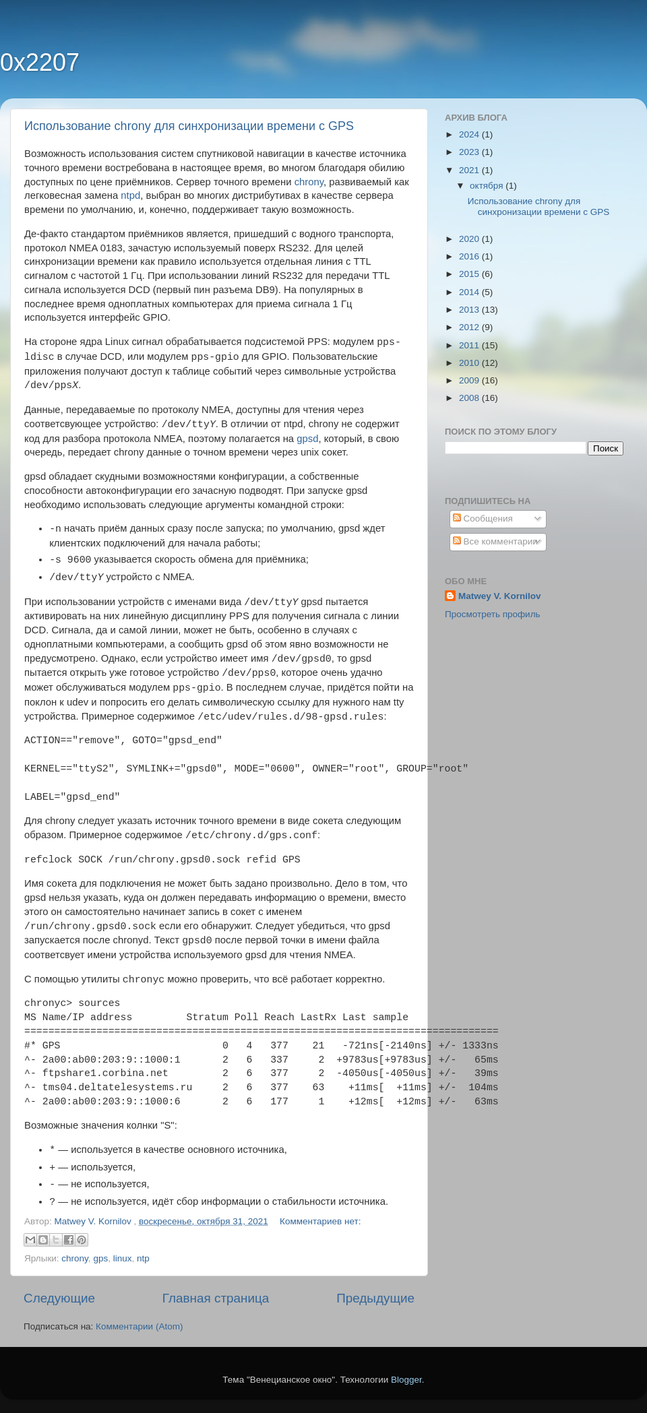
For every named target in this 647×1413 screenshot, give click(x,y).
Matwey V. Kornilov (499, 596)
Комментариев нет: (320, 1221)
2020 (470, 239)
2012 (470, 327)
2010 (470, 363)
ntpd (130, 195)
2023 (470, 152)
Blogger (406, 1380)
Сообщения (483, 518)
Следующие (59, 1298)
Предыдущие (375, 1298)
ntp (143, 1258)
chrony (309, 182)
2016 (470, 256)
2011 (470, 345)
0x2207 (40, 62)
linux (122, 1258)
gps (100, 1258)
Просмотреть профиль (493, 614)
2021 (470, 170)
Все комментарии (495, 541)
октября (487, 186)
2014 (470, 292)
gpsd (307, 438)
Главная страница (216, 1298)
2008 (470, 398)
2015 (470, 274)
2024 (470, 134)
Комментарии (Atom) (139, 1326)
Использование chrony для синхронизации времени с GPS (189, 126)
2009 (470, 380)
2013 (470, 310)
